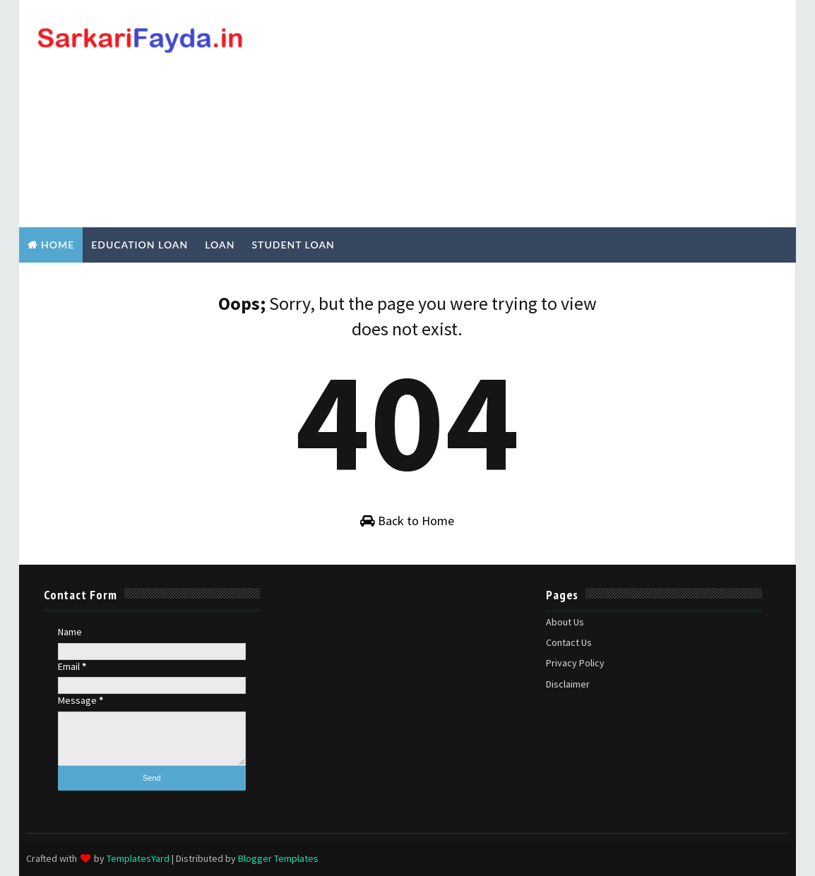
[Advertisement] (531, 114)
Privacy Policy (575, 662)
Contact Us (569, 642)
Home (57, 245)
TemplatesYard (138, 858)
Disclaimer (568, 684)
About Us (565, 622)
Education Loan (139, 245)
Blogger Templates (278, 858)
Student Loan (292, 245)
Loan (219, 245)
